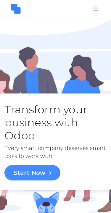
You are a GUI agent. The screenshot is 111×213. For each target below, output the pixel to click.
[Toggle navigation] (95, 9)
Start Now (32, 172)
